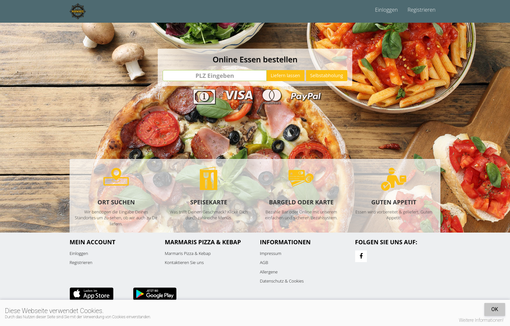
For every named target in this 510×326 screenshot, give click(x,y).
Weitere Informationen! (481, 320)
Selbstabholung (326, 75)
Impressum (270, 253)
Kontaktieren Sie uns (184, 262)
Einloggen (386, 9)
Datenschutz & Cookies (282, 281)
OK (494, 309)
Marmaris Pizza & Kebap (188, 253)
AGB (264, 262)
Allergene (269, 272)
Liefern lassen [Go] (285, 75)
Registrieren (422, 9)
